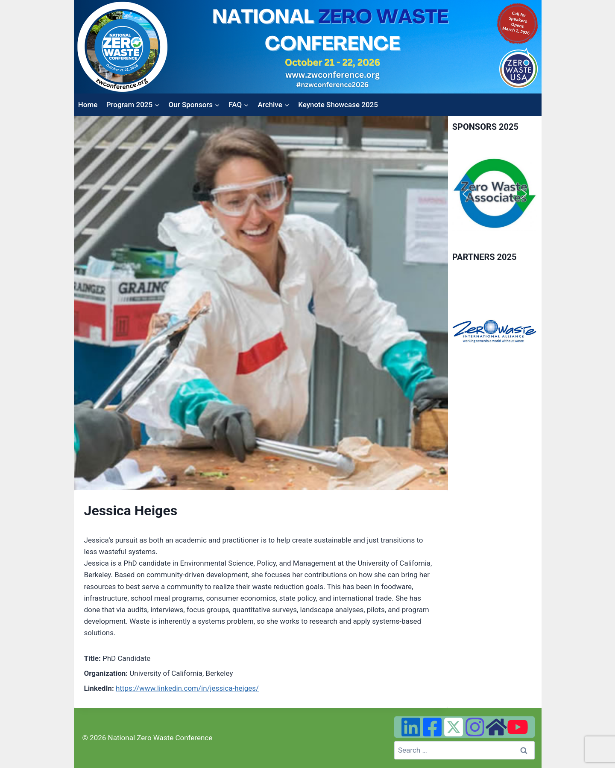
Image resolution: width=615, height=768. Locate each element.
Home (88, 104)
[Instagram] (475, 727)
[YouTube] (517, 727)
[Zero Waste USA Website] (496, 727)
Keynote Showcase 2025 (338, 104)
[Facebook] (432, 727)
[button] (465, 194)
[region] (494, 194)
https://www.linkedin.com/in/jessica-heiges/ (187, 688)
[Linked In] (411, 727)
